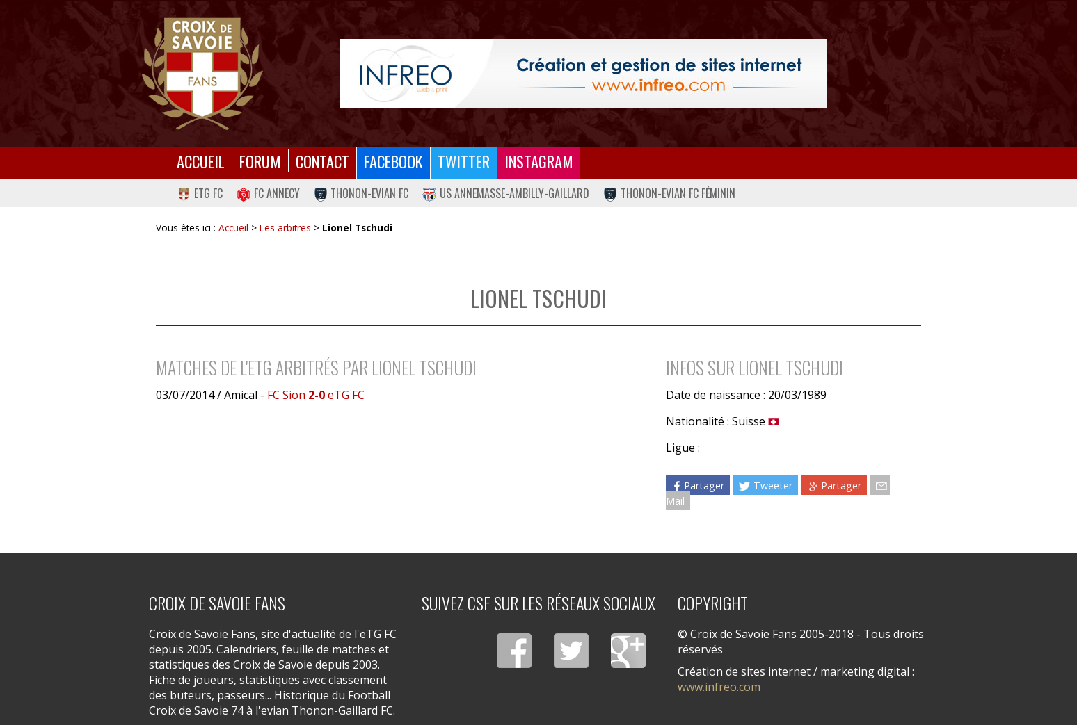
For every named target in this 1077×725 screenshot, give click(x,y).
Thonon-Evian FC (361, 193)
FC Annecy (268, 193)
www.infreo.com (719, 686)
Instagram (538, 160)
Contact (322, 160)
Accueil (201, 160)
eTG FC (200, 193)
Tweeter (765, 485)
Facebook (393, 160)
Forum (260, 160)
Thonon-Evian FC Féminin (669, 193)
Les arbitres (285, 227)
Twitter (464, 160)
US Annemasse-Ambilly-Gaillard (505, 193)
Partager (697, 485)
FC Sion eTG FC (316, 394)
